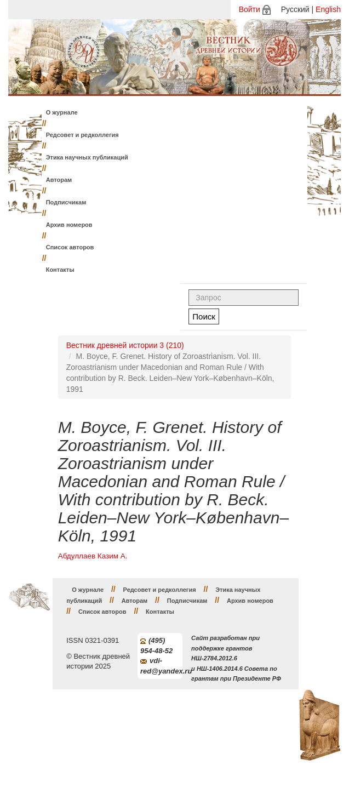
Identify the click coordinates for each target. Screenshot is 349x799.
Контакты (60, 269)
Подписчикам (66, 202)
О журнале (62, 112)
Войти (249, 9)
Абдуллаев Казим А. (93, 556)
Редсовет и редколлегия (82, 135)
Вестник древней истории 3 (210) (125, 345)
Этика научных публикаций (87, 157)
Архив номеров (69, 224)
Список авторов (70, 247)
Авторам (59, 179)
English (328, 9)
